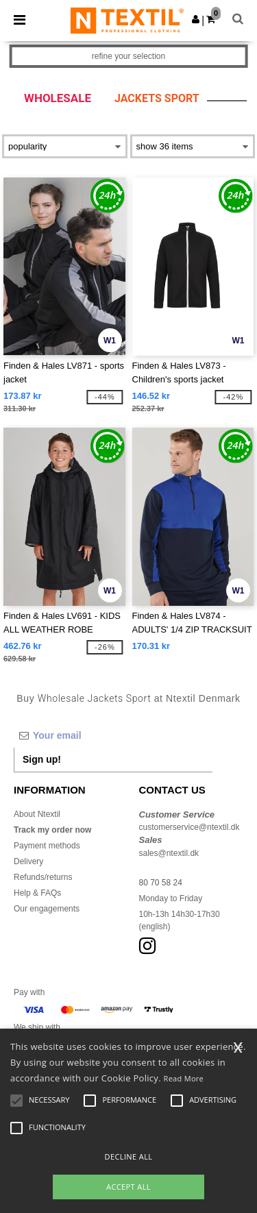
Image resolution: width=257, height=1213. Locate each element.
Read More (184, 1078)
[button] (195, 19)
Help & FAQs (37, 893)
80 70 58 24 (160, 882)
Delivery (28, 861)
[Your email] (113, 735)
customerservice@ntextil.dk (189, 827)
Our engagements (46, 909)
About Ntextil (37, 814)
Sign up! (42, 759)
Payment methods (47, 845)
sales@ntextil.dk (169, 853)
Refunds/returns (43, 877)
